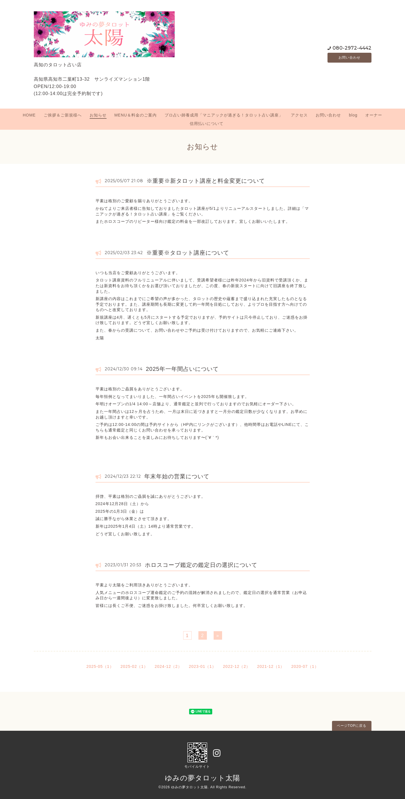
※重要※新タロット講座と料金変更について (206, 181)
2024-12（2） (168, 666)
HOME (29, 115)
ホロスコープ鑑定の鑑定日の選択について (201, 565)
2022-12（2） (236, 666)
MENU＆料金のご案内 (135, 115)
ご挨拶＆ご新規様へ (63, 115)
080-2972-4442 (352, 47)
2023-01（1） (202, 666)
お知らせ (98, 115)
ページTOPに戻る (351, 726)
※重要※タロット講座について (187, 253)
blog (353, 115)
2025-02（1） (134, 666)
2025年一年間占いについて (182, 369)
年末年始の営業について (176, 476)
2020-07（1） (304, 666)
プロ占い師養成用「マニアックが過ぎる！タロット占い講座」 (224, 115)
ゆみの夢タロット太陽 (202, 778)
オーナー (373, 115)
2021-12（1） (270, 666)
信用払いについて (206, 123)
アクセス (299, 115)
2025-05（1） (100, 666)
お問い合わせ (349, 57)
